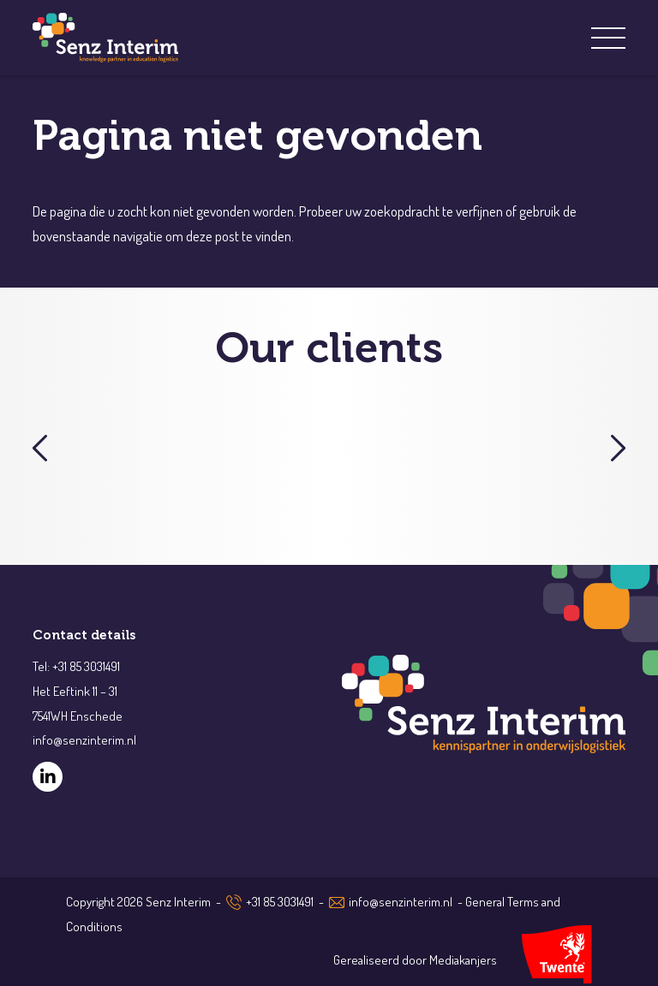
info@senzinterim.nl (400, 902)
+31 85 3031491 (280, 902)
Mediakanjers (463, 960)
